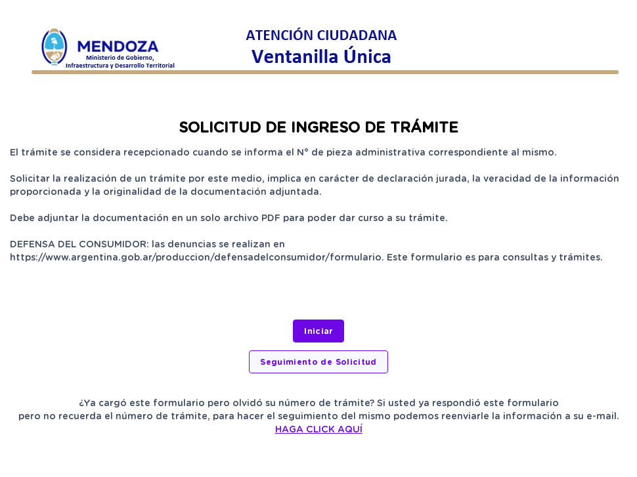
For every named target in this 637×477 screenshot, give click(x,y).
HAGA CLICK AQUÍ (318, 429)
